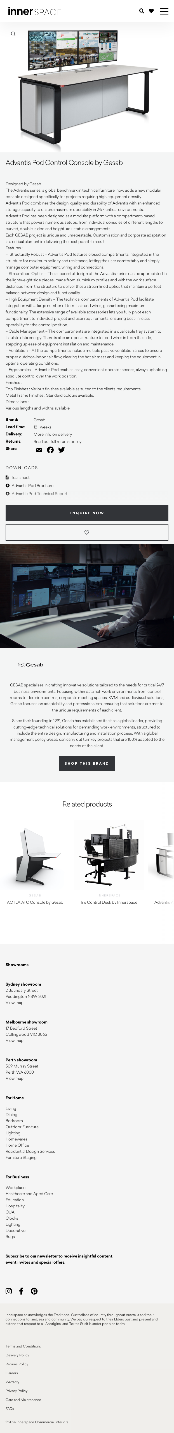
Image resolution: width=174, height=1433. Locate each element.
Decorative (15, 1230)
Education (15, 1199)
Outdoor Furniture (22, 1126)
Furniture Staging (21, 1157)
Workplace (15, 1187)
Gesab (39, 419)
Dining (11, 1114)
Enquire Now (87, 513)
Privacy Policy (16, 1390)
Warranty (12, 1382)
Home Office (17, 1145)
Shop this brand (87, 763)
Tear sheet (18, 477)
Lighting (13, 1132)
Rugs (10, 1236)
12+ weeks (42, 427)
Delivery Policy (17, 1355)
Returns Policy (17, 1364)
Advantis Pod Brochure (29, 485)
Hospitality (15, 1205)
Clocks (12, 1218)
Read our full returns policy (57, 441)
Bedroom (14, 1120)
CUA (10, 1212)
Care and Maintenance (23, 1399)
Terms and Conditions (23, 1346)
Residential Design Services (30, 1151)
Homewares (16, 1139)
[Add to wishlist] (87, 532)
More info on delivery (53, 434)
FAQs (10, 1408)
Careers (12, 1373)
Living (11, 1108)
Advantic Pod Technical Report (36, 493)
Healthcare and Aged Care (29, 1193)
